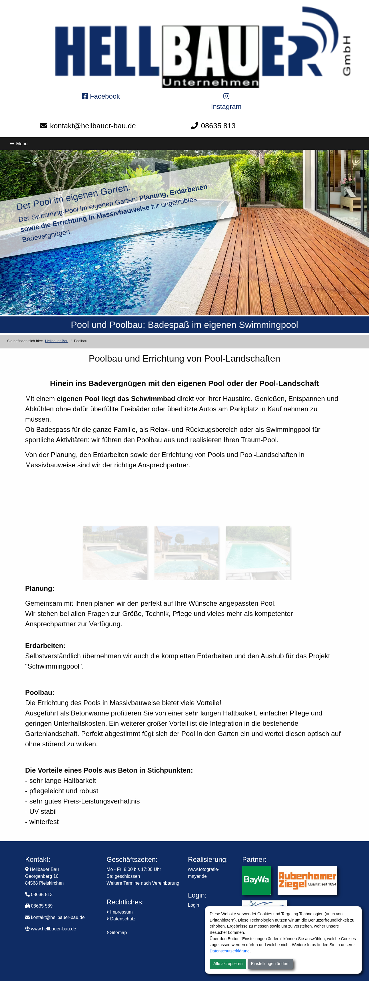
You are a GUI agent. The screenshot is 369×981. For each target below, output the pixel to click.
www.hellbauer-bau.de (50, 928)
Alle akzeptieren (227, 963)
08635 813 (218, 126)
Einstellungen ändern (270, 963)
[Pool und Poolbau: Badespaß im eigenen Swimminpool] (184, 307)
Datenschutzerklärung (230, 951)
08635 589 (42, 906)
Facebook (101, 96)
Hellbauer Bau (56, 341)
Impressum (120, 912)
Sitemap (117, 932)
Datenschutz (121, 918)
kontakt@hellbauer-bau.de (93, 126)
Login (193, 905)
